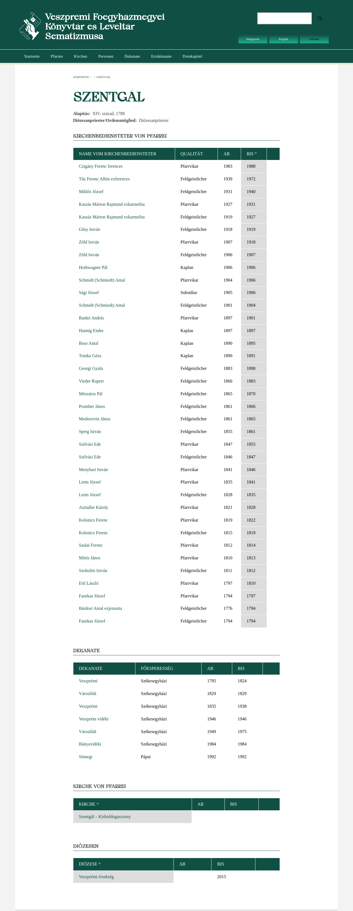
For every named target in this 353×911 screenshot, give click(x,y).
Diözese (90, 864)
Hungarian (253, 39)
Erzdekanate (161, 56)
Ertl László (88, 583)
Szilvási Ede (90, 444)
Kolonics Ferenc (93, 520)
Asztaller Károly (93, 507)
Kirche (89, 804)
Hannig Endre (91, 330)
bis (252, 153)
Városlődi (87, 693)
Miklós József (91, 191)
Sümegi (85, 756)
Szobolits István (93, 570)
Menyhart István (93, 469)
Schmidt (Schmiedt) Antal (102, 280)
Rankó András (91, 318)
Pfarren (57, 56)
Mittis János (89, 557)
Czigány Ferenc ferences (100, 166)
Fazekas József (92, 596)
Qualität (192, 153)
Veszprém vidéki (93, 719)
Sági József (89, 292)
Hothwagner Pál (93, 267)
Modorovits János (94, 418)
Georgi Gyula (91, 368)
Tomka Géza (90, 355)
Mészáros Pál (91, 393)
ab (226, 153)
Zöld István (89, 242)
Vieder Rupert (91, 381)
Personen (105, 56)
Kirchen (80, 56)
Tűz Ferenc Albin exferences (104, 179)
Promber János (92, 406)
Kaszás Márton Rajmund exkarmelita (112, 204)
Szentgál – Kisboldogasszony (105, 816)
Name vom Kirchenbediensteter (117, 153)
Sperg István (90, 431)
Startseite (32, 56)
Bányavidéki (90, 744)
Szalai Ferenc (91, 545)
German (314, 39)
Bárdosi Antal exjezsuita (100, 608)
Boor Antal (88, 343)
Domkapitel (192, 56)
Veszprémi (88, 680)
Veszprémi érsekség (96, 876)
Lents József (90, 482)
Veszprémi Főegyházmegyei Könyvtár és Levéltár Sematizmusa (104, 26)
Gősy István (89, 229)
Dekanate (132, 56)
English (283, 39)
